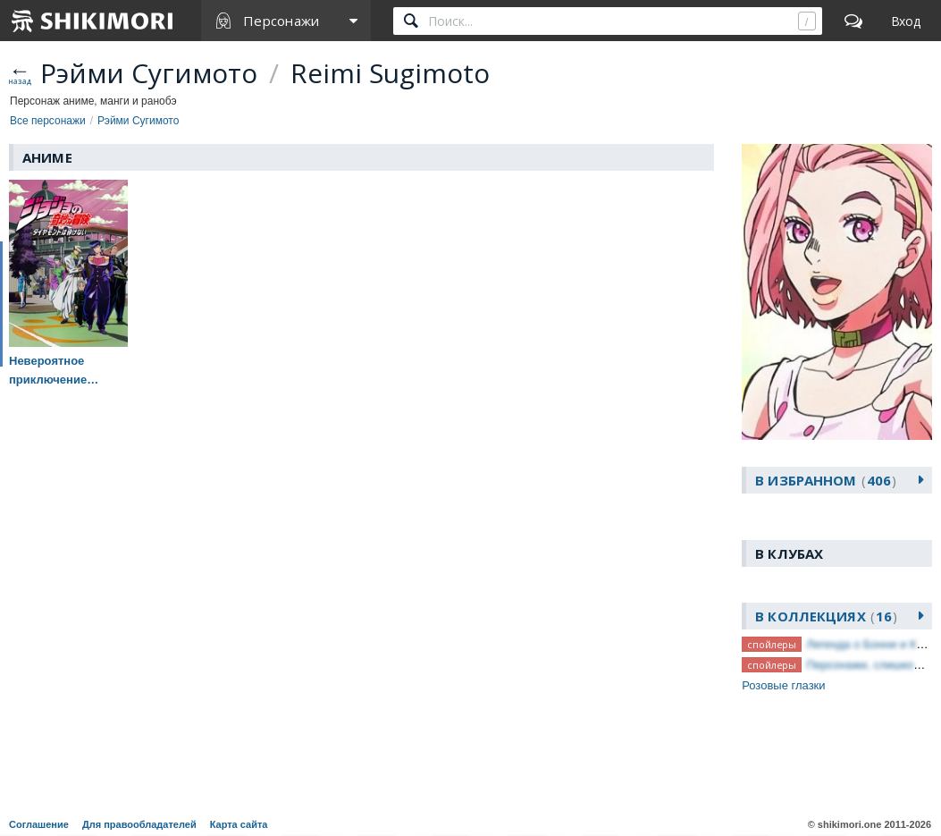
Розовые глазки (783, 685)
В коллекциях (826, 616)
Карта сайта (239, 824)
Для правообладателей (139, 824)
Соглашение (39, 824)
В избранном (825, 480)
